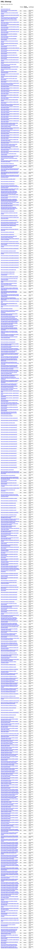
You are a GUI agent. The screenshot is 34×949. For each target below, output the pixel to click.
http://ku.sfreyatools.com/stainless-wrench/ (9, 580)
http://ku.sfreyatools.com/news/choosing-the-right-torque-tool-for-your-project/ (9, 389)
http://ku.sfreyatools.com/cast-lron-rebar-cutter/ (9, 918)
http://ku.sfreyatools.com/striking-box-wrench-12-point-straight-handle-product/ (10, 606)
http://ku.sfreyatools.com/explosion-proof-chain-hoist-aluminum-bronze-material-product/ (10, 223)
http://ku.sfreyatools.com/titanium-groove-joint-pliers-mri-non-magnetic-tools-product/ (9, 650)
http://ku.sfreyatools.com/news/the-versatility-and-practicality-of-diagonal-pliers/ (9, 386)
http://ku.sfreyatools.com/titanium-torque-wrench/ (10, 700)
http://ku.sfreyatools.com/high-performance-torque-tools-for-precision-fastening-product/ (9, 945)
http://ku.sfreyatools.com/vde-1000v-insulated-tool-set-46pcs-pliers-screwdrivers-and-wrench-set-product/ (9, 874)
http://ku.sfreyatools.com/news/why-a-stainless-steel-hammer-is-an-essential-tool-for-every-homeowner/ (10, 381)
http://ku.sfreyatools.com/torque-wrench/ (8, 714)
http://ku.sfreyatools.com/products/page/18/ (9, 443)
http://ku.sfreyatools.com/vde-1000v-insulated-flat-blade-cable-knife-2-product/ (9, 750)
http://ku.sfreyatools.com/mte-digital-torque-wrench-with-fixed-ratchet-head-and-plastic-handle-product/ (9, 292)
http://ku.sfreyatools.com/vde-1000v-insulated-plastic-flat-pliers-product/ (9, 787)
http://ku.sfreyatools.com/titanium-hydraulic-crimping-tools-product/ (9, 657)
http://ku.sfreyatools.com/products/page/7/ (9, 460)
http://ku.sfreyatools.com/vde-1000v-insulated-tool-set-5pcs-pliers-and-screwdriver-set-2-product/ (9, 880)
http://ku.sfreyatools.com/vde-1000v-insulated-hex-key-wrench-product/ (9, 766)
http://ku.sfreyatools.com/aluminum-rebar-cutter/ (10, 733)
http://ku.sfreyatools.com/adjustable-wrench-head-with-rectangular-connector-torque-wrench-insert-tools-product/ (10, 186)
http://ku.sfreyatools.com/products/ (7, 469)
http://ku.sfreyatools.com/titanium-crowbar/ (9, 641)
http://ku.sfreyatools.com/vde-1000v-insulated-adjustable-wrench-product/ (9, 719)
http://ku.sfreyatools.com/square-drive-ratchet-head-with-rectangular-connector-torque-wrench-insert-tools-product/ (10, 495)
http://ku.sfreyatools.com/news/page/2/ (8, 341)
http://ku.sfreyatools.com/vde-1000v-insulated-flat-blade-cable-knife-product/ (9, 752)
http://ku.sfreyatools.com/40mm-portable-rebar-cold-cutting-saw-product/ (9, 161)
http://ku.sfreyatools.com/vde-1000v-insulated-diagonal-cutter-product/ (9, 745)
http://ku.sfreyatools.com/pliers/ (7, 415)
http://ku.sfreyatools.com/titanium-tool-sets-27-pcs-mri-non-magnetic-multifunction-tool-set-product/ (9, 686)
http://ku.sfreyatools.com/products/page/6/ (9, 457)
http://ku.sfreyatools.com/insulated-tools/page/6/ (10, 264)
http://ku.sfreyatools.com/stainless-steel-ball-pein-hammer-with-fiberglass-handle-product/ (10, 519)
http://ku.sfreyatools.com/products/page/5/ (9, 455)
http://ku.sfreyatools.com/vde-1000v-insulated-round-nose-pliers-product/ (9, 806)
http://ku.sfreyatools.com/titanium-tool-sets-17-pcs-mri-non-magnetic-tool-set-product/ (9, 679)
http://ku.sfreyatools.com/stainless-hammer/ (9, 500)
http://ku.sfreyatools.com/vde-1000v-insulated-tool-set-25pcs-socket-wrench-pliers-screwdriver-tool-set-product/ (10, 868)
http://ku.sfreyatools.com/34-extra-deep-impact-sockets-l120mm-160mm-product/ (10, 156)
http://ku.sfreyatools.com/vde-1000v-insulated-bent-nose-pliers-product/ (9, 722)
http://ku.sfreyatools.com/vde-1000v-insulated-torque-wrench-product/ (9, 877)
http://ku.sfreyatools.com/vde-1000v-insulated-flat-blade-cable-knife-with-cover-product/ (9, 755)
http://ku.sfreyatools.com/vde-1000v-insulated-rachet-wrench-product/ (9, 799)
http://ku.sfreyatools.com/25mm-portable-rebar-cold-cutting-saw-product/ (9, 140)
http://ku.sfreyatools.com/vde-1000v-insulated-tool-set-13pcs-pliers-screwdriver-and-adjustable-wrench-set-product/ (10, 830)
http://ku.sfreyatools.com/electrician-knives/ (9, 220)
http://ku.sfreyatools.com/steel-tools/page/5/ (9, 599)
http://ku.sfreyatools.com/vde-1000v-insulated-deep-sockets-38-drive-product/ (9, 743)
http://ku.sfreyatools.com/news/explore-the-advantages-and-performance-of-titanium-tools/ (9, 319)
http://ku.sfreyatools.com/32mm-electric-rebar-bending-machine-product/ (9, 147)
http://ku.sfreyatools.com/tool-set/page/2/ (8, 707)
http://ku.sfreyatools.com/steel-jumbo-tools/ (9, 585)
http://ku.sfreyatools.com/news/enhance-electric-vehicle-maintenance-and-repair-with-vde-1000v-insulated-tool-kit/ (10, 295)
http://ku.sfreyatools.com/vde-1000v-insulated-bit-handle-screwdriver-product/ (10, 724)
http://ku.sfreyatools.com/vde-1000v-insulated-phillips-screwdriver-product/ (9, 783)
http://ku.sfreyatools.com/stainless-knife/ (8, 505)
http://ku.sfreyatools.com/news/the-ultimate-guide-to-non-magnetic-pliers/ (9, 373)
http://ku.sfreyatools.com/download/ (7, 210)
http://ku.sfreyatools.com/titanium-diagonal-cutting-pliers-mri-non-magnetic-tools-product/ (9, 643)
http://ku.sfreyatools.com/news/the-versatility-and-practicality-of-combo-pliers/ (9, 324)
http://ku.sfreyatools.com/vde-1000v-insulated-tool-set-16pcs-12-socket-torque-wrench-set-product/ (9, 840)
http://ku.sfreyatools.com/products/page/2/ (9, 448)
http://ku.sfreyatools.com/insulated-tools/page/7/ (10, 267)
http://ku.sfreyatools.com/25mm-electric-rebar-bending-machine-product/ (9, 126)
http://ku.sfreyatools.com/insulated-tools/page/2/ (10, 255)
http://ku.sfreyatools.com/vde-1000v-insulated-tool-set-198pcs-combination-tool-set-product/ (9, 850)
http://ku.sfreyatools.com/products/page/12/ (9, 429)
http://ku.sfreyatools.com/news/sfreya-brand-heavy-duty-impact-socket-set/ (9, 314)
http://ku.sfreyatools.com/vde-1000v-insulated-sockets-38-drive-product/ (9, 818)
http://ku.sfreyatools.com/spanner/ (7, 492)
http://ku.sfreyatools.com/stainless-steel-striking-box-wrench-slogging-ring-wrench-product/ (10, 566)
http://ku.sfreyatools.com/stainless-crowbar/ (9, 498)
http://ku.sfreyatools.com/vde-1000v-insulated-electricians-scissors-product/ (9, 748)
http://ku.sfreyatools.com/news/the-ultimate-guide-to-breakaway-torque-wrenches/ (9, 351)
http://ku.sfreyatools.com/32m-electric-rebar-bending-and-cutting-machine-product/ (9, 145)
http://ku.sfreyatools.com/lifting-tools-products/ (9, 276)
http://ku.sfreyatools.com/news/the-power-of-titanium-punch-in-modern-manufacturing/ (9, 384)
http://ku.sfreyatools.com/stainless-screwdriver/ (9, 512)
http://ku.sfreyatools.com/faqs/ (6, 227)
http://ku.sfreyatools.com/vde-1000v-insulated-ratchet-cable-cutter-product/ (9, 802)
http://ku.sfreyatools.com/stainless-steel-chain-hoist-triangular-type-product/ (9, 524)
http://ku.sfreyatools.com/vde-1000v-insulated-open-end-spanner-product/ (9, 780)
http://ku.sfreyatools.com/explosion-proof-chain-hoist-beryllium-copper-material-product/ (10, 225)
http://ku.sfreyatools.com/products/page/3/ (9, 450)
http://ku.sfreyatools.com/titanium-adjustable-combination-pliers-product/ (9, 629)
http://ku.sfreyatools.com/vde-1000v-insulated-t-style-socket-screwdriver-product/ (10, 825)
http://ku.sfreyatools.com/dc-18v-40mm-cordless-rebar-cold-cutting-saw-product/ (10, 205)
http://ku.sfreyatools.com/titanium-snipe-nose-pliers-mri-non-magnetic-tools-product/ (9, 674)
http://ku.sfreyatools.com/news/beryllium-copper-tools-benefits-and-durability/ (10, 347)
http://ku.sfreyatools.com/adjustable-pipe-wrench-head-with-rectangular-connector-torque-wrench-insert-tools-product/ (10, 176)
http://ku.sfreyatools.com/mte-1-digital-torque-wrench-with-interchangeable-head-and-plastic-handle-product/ (9, 288)
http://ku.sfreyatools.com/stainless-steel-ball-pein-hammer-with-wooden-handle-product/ (10, 522)
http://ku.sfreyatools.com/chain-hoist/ (8, 181)
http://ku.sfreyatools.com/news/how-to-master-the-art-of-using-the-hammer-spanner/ (9, 317)
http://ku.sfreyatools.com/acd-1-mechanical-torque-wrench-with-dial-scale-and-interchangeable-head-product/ (9, 166)
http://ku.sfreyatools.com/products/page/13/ (9, 432)
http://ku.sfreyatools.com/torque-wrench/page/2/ (10, 712)
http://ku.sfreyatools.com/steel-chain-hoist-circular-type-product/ (9, 583)
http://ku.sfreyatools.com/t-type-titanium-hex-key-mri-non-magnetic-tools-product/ (10, 616)
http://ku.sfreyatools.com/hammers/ (7, 234)
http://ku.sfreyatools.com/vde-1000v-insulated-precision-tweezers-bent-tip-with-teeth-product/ (9, 790)
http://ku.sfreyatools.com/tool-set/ (7, 710)
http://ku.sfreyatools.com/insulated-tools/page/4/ (10, 260)
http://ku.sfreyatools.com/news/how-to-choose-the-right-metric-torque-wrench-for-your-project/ (9, 371)
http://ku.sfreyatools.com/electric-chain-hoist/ (9, 215)
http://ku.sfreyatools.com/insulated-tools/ (8, 269)
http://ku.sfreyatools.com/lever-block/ (8, 271)
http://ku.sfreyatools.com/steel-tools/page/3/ (9, 594)
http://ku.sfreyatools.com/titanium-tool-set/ (9, 676)
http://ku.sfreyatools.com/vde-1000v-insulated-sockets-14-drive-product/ (9, 816)
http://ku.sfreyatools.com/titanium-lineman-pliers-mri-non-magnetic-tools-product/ (10, 660)
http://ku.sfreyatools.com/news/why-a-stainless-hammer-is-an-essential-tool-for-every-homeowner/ (10, 311)
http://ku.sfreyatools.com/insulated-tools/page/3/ (10, 257)
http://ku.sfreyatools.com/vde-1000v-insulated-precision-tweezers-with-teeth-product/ (9, 795)
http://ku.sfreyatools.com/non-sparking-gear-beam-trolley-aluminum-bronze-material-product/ (10, 403)
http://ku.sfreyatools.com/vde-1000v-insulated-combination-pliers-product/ (9, 738)
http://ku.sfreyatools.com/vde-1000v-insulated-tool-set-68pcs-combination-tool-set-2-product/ (9, 885)
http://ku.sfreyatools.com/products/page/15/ (9, 436)
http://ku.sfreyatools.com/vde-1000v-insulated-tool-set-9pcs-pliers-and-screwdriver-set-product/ (10, 892)
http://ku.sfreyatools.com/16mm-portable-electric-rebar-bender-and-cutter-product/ (10, 84)
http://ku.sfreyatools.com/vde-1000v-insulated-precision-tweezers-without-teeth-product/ (9, 797)
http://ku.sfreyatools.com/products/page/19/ (9, 446)
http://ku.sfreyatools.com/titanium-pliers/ (8, 664)
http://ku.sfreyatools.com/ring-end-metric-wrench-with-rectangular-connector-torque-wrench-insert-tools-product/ (10, 472)
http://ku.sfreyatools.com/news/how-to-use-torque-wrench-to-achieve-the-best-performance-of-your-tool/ (10, 363)
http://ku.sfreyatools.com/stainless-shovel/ (9, 514)
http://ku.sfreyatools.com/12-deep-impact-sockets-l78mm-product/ (8, 65)
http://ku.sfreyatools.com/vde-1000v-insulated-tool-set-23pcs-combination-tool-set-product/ (9, 860)
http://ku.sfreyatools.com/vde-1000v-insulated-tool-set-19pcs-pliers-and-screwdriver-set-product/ (9, 852)
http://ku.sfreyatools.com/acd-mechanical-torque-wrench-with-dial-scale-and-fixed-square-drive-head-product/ (10, 169)
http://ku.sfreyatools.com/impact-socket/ (8, 250)
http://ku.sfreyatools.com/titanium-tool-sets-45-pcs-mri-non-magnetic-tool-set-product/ (9, 691)
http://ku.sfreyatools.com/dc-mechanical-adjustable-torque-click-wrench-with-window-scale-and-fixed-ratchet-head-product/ (9, 208)
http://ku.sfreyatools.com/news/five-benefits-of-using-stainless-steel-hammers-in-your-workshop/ (10, 349)
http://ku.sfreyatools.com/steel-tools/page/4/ (9, 596)
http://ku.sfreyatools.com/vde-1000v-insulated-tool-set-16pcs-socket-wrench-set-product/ (9, 848)
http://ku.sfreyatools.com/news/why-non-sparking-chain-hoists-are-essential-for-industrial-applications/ (10, 378)
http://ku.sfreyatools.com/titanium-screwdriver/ (9, 669)
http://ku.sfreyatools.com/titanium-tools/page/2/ (9, 693)
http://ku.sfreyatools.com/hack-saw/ (7, 232)
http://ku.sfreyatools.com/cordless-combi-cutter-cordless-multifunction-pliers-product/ (10, 189)
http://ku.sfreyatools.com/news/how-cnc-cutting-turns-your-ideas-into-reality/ (10, 344)
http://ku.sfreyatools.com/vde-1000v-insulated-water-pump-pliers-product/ (9, 895)
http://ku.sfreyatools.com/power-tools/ (8, 422)
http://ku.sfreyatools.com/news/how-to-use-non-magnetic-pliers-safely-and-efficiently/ (10, 375)
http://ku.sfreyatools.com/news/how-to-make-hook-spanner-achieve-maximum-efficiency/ (9, 366)
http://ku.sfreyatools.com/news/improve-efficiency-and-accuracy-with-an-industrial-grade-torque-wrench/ (10, 298)
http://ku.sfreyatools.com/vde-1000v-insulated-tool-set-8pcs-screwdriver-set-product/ (9, 890)
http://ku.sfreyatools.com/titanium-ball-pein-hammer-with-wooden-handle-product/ (9, 634)
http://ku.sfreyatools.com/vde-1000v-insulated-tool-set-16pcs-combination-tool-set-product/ (9, 845)
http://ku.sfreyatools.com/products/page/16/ (9, 439)
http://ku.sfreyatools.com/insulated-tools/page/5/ (10, 262)
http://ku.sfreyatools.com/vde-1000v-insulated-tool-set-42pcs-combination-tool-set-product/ (9, 872)
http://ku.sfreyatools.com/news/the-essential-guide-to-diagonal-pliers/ (9, 337)
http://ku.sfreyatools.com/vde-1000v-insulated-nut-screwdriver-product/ (9, 778)
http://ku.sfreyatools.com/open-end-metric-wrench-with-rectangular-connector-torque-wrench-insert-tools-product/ (9, 412)
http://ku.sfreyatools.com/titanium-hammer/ (9, 652)
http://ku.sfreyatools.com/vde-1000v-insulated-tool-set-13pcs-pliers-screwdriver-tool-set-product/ (9, 833)
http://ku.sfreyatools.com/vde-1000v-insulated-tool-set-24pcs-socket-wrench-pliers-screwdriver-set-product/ (10, 865)
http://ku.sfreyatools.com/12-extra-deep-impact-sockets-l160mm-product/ (10, 67)
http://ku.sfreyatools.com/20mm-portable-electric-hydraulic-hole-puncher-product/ (10, 105)
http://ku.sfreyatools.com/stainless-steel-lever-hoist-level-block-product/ (9, 545)
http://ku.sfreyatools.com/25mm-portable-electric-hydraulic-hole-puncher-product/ (10, 128)
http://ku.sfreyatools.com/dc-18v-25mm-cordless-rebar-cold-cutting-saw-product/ (10, 203)
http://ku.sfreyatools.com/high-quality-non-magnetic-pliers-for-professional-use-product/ (9, 947)
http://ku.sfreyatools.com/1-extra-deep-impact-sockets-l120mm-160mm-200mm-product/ (9, 18)
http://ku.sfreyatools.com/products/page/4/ (9, 453)
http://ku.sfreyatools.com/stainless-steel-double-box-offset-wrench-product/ (10, 531)
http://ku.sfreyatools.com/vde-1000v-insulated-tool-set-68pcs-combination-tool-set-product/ (9, 888)
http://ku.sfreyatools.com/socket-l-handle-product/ (10, 487)
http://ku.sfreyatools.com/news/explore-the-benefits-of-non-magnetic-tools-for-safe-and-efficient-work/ (9, 359)
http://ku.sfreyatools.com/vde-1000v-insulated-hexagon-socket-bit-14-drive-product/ (9, 769)
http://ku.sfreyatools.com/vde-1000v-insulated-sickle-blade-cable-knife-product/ (9, 809)
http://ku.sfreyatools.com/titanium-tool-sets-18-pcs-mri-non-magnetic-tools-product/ (9, 681)
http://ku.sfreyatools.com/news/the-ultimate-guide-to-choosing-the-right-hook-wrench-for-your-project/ (9, 328)
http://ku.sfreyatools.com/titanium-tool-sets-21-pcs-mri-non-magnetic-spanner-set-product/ (9, 683)
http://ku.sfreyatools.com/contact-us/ (7, 183)
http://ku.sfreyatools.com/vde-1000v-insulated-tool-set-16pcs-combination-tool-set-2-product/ (9, 843)
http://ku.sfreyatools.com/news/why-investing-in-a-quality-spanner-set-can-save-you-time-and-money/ (10, 354)
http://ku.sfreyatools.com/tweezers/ (7, 717)
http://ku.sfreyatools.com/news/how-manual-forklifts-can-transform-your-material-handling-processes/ (9, 332)
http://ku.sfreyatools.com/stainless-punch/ (8, 510)
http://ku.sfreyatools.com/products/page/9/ (9, 464)
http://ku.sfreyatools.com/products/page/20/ (9, 467)
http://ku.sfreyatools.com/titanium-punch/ (8, 666)
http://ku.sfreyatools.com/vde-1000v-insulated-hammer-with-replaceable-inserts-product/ (9, 762)
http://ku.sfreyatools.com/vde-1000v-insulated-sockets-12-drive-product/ (9, 813)
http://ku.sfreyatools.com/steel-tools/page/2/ (9, 592)
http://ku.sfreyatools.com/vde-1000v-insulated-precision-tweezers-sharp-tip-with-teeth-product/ (10, 792)
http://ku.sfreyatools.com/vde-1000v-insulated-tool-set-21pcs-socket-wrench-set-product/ (9, 856)
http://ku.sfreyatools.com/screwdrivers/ (8, 475)
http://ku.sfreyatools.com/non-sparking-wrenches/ (10, 922)
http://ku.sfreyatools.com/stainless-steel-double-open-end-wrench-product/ (10, 533)
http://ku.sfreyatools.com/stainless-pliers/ (8, 507)
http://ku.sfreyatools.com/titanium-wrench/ (8, 705)
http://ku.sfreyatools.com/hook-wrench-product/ (9, 241)
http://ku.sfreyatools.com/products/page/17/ (9, 441)
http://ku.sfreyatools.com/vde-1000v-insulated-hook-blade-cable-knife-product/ (9, 773)
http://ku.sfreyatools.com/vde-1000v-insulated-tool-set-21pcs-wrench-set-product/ (9, 858)
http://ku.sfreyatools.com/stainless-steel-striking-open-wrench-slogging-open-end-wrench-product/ (10, 569)
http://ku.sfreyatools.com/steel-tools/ (7, 601)
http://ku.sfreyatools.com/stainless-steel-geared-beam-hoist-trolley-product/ (10, 538)
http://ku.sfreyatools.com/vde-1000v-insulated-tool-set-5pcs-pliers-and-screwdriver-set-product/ (10, 883)
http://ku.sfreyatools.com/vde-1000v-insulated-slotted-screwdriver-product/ (9, 811)
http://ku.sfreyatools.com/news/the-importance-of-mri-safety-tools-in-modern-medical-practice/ (10, 321)
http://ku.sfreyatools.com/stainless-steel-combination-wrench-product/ (8, 526)
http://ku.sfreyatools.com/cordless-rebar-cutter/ (9, 927)
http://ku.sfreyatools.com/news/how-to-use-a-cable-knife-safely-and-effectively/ (9, 326)
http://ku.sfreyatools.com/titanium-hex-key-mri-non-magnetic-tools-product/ (9, 655)
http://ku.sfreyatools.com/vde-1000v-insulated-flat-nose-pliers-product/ (9, 757)
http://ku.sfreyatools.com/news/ (6, 308)
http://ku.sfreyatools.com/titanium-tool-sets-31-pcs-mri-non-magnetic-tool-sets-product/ (9, 689)
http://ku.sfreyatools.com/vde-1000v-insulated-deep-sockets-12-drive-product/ (9, 741)
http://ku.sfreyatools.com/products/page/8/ (9, 462)
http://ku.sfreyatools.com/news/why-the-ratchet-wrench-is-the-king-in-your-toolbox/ (10, 335)
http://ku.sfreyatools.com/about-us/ (7, 163)
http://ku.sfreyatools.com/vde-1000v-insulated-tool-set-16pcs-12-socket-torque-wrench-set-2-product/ (9, 836)
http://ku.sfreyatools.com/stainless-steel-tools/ (9, 573)
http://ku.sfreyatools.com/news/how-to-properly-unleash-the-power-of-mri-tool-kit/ (10, 368)
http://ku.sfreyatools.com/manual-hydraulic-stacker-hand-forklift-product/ (9, 284)
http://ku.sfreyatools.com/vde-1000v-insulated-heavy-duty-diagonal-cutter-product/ (9, 764)
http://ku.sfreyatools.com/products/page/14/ (9, 434)
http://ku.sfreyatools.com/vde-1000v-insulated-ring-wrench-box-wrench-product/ (9, 804)
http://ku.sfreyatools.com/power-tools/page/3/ (9, 420)
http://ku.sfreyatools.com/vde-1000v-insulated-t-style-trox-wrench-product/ (10, 827)
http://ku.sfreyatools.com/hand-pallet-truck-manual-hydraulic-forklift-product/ (9, 237)
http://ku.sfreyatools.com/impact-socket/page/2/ (10, 248)
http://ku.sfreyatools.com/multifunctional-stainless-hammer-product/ (8, 933)
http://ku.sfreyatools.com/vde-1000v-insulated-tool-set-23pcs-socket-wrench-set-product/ (9, 863)
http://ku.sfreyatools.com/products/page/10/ (9, 425)
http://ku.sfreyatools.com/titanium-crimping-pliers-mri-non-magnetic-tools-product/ (10, 639)
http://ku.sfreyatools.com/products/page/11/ (9, 427)
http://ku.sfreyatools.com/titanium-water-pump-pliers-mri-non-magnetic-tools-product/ (9, 703)
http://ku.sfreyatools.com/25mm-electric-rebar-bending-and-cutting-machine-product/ (9, 124)
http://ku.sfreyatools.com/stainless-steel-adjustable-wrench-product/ (8, 517)
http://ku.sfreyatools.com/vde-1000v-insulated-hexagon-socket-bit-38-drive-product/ (9, 771)
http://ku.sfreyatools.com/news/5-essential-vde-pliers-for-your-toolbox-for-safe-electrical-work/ (9, 357)
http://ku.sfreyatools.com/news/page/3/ (8, 339)
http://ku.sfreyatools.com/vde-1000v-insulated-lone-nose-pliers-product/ (9, 776)
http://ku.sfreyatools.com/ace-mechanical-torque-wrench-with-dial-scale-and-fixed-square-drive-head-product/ (10, 172)
